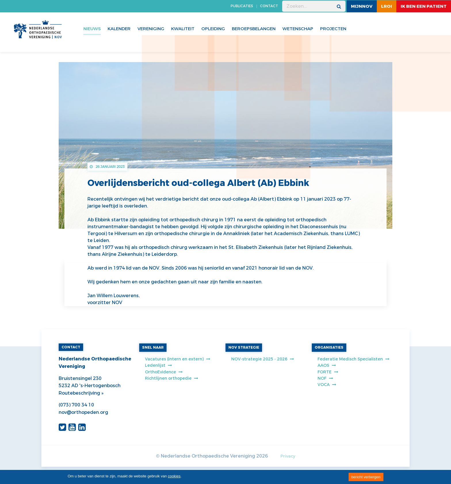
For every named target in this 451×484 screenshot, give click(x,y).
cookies (174, 476)
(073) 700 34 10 (76, 405)
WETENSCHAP (297, 29)
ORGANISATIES (329, 347)
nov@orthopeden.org (83, 412)
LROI (386, 6)
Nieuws (92, 29)
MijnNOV (361, 6)
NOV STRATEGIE (243, 347)
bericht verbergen (366, 477)
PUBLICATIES (242, 6)
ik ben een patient (424, 6)
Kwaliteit (182, 29)
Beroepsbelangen (254, 29)
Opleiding (213, 29)
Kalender (119, 29)
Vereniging (150, 29)
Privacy (287, 456)
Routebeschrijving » (81, 393)
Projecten (333, 29)
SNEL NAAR (153, 347)
